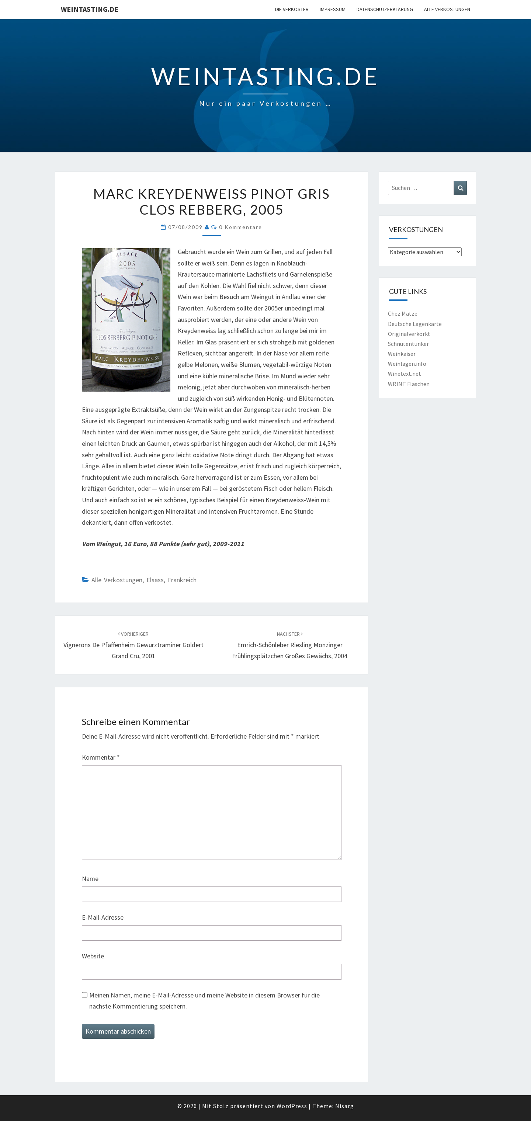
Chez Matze (402, 313)
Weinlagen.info (407, 363)
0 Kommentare (240, 227)
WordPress (292, 1106)
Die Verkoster (292, 9)
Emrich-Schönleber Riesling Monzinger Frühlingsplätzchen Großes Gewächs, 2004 (289, 645)
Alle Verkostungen (447, 9)
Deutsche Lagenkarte (415, 323)
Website (93, 956)
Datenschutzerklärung (385, 9)
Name (90, 878)
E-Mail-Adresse (103, 917)
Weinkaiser (402, 353)
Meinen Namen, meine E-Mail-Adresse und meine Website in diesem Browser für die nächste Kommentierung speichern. (204, 1001)
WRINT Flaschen (409, 384)
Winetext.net (404, 373)
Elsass (155, 580)
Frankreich (182, 580)
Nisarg (344, 1106)
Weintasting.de (89, 9)
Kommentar (101, 757)
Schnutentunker (408, 343)
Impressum (333, 9)
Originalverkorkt (409, 333)
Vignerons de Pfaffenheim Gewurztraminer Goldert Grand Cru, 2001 (133, 645)
